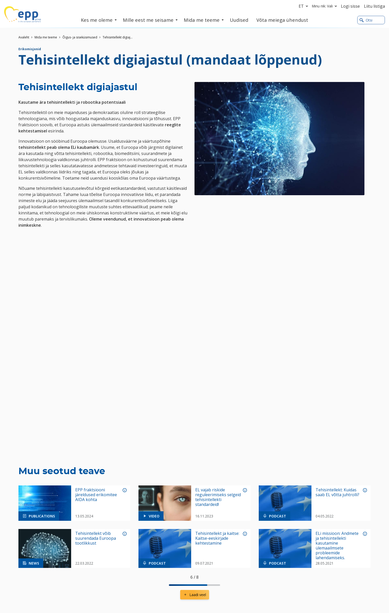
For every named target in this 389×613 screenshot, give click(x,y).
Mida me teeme (46, 37)
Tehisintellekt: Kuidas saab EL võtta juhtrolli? (337, 492)
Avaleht (23, 37)
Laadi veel (194, 594)
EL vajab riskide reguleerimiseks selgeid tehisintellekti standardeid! (218, 497)
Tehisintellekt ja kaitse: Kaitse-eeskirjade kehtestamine (217, 538)
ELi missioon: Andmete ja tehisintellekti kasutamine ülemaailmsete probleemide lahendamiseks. (337, 545)
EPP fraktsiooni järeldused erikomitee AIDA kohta (96, 494)
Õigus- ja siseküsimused (79, 37)
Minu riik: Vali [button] (325, 6)
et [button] (304, 6)
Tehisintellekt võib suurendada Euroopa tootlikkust (95, 538)
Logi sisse (350, 6)
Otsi (366, 20)
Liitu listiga (374, 6)
